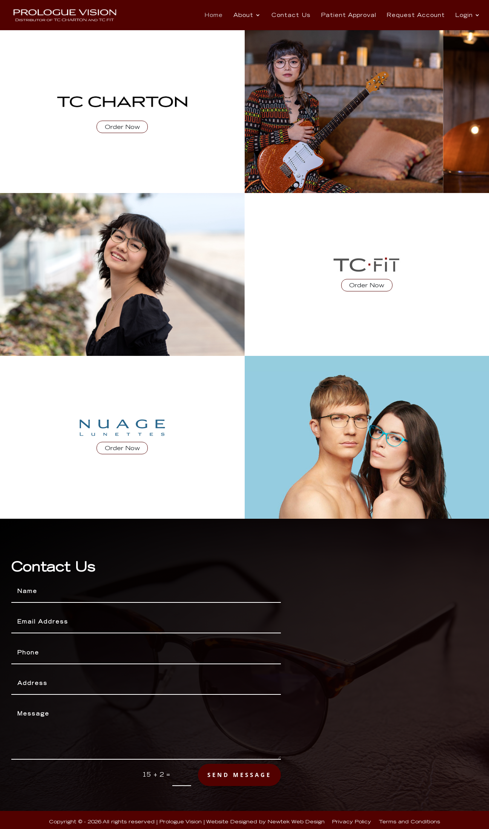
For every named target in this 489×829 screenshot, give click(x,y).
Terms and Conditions (409, 821)
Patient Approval (348, 15)
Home (213, 15)
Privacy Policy (351, 821)
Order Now (122, 126)
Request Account (416, 15)
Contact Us (291, 15)
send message (239, 774)
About (243, 15)
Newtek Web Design (296, 821)
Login (464, 15)
